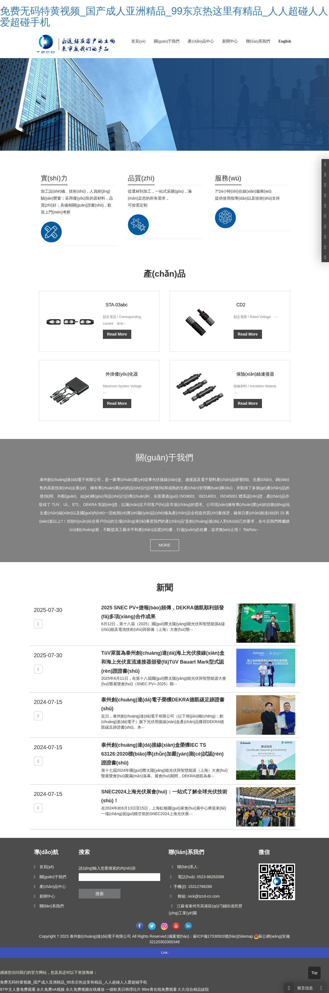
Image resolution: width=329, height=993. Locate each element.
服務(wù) (228, 178)
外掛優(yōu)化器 (122, 374)
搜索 (99, 893)
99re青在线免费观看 (159, 989)
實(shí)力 (54, 178)
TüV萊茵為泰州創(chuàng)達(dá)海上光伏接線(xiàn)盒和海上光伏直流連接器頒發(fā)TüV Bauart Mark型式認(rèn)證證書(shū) (162, 662)
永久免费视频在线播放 (85, 989)
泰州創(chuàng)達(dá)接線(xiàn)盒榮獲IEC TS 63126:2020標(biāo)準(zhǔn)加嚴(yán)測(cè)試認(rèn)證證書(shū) (162, 754)
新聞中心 (230, 41)
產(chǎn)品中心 (201, 41)
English (284, 41)
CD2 (240, 304)
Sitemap (246, 936)
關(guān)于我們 (167, 41)
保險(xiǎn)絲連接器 (255, 374)
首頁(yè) (138, 41)
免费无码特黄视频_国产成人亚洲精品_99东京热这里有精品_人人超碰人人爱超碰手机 (164, 16)
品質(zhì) (141, 178)
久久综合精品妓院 (193, 989)
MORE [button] (164, 545)
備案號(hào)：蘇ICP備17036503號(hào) (203, 936)
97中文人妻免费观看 (18, 989)
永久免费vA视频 (50, 989)
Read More (117, 334)
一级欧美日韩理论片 (123, 989)
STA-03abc (117, 304)
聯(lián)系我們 (258, 41)
